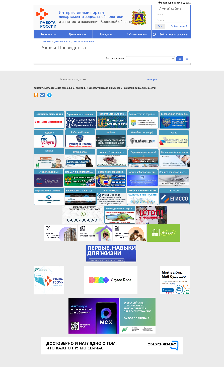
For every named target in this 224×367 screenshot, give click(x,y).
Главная (46, 41)
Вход (160, 26)
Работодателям (137, 34)
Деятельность (78, 34)
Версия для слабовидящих (174, 2)
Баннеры (151, 79)
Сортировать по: (115, 58)
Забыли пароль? (179, 26)
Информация (48, 34)
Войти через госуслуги (174, 34)
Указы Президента (84, 41)
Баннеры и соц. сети (73, 79)
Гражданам (107, 34)
